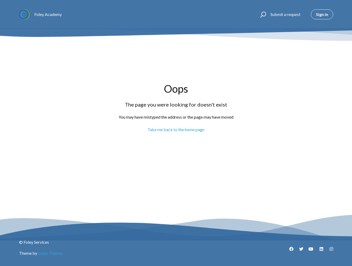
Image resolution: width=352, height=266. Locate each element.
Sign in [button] (322, 14)
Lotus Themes (50, 253)
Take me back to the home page (176, 129)
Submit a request (285, 14)
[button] (262, 14)
